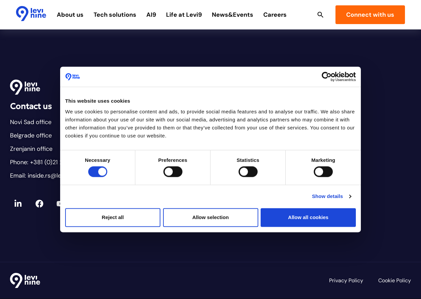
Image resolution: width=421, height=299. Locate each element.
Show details (327, 196)
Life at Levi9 (184, 15)
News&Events (233, 15)
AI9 (152, 15)
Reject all (113, 217)
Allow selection (210, 217)
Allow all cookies (308, 217)
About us (70, 15)
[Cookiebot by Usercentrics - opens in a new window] (326, 77)
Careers (275, 15)
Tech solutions (115, 15)
